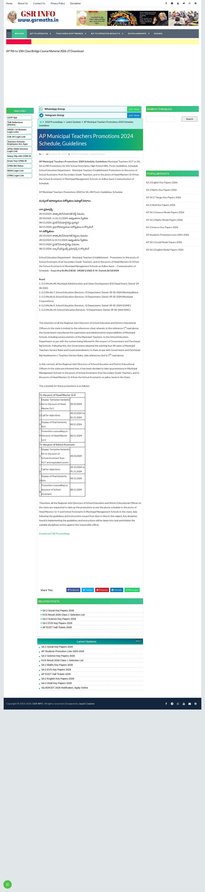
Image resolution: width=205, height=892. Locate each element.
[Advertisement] (78, 79)
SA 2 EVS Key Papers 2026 (57, 623)
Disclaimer (75, 3)
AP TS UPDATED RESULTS (105, 33)
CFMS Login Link (15, 175)
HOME (19, 33)
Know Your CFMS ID (17, 161)
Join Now (134, 109)
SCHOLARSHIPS (137, 33)
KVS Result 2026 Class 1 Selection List (64, 614)
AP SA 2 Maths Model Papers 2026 (164, 219)
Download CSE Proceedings (54, 533)
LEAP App (12, 117)
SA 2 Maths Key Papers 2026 (57, 665)
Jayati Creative (86, 703)
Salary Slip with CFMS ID (19, 156)
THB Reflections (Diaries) (15, 123)
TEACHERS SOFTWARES (69, 33)
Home (9, 3)
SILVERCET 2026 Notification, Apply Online (64, 687)
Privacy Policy (58, 3)
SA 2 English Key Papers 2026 (57, 678)
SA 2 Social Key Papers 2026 (58, 610)
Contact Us (39, 3)
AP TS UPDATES (39, 33)
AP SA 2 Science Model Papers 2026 (165, 212)
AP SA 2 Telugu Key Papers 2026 (163, 197)
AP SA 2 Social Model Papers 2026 (164, 242)
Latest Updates (73, 122)
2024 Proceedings (54, 122)
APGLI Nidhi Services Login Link (17, 150)
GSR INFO (37, 703)
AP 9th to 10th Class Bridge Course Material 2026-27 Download (45, 51)
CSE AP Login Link (16, 137)
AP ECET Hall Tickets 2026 (57, 627)
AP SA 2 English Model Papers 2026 (164, 249)
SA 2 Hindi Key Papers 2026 (56, 683)
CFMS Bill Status (15, 166)
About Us (23, 3)
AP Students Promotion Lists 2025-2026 (62, 651)
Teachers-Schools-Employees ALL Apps (17, 143)
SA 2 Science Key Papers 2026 (59, 619)
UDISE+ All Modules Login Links (16, 130)
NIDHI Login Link (15, 171)
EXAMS (158, 33)
